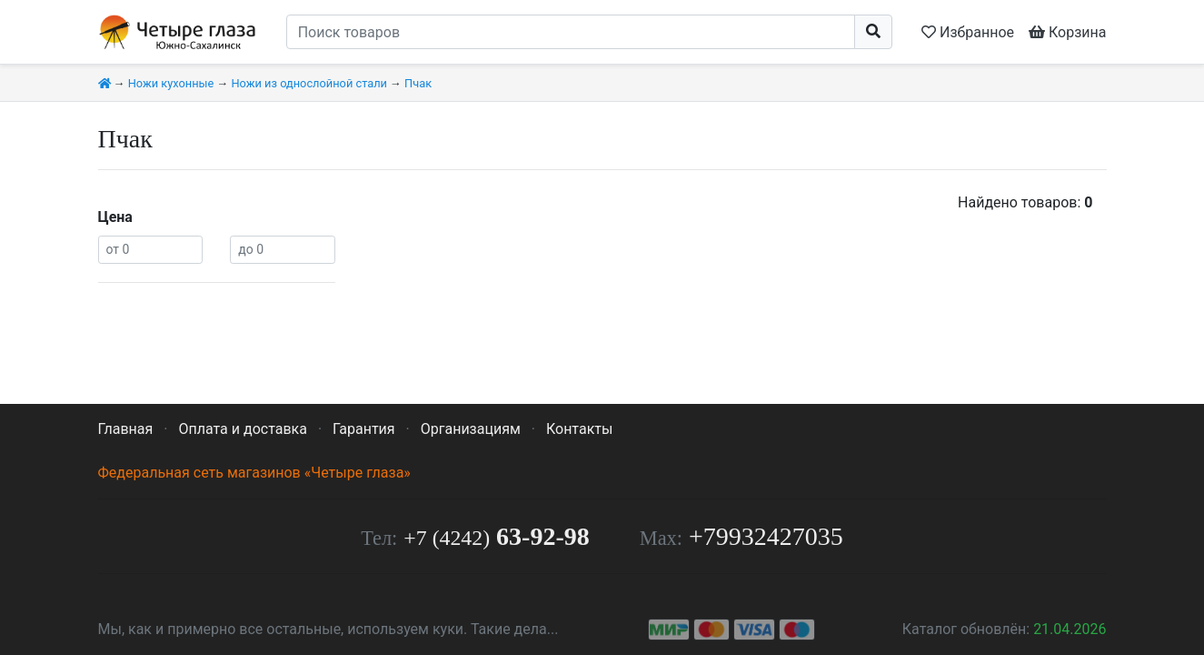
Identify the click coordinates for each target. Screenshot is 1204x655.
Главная (126, 429)
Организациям (471, 429)
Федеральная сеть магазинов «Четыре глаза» (254, 472)
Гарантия (364, 429)
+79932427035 (766, 536)
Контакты (579, 429)
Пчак (418, 83)
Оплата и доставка (242, 429)
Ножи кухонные (171, 83)
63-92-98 (496, 536)
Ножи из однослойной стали (308, 83)
